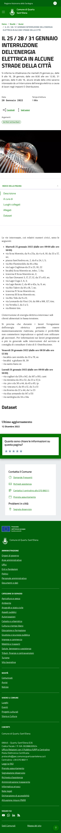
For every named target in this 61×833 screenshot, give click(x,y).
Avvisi (5, 682)
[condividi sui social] (8, 110)
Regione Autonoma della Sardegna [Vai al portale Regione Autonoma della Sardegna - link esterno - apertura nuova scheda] (18, 3)
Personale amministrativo (14, 578)
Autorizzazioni (8, 616)
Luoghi (5, 702)
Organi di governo (10, 555)
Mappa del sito (34, 825)
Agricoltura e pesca (11, 598)
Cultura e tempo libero (12, 625)
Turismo (5, 657)
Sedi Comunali (8, 825)
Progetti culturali (10, 711)
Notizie (5, 687)
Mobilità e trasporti (11, 644)
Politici (5, 573)
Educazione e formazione (14, 630)
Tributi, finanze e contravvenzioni (18, 653)
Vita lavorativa (9, 662)
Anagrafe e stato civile (12, 607)
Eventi (5, 707)
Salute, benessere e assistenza (16, 648)
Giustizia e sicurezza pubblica (16, 635)
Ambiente (6, 603)
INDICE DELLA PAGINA (30, 185)
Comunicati (7, 678)
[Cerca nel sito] (53, 12)
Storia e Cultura (9, 716)
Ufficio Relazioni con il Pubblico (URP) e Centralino (26, 749)
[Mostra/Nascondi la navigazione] (3, 12)
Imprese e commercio (12, 639)
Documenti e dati (10, 582)
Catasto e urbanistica (12, 621)
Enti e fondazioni (10, 569)
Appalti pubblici (9, 612)
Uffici (4, 564)
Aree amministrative (12, 560)
